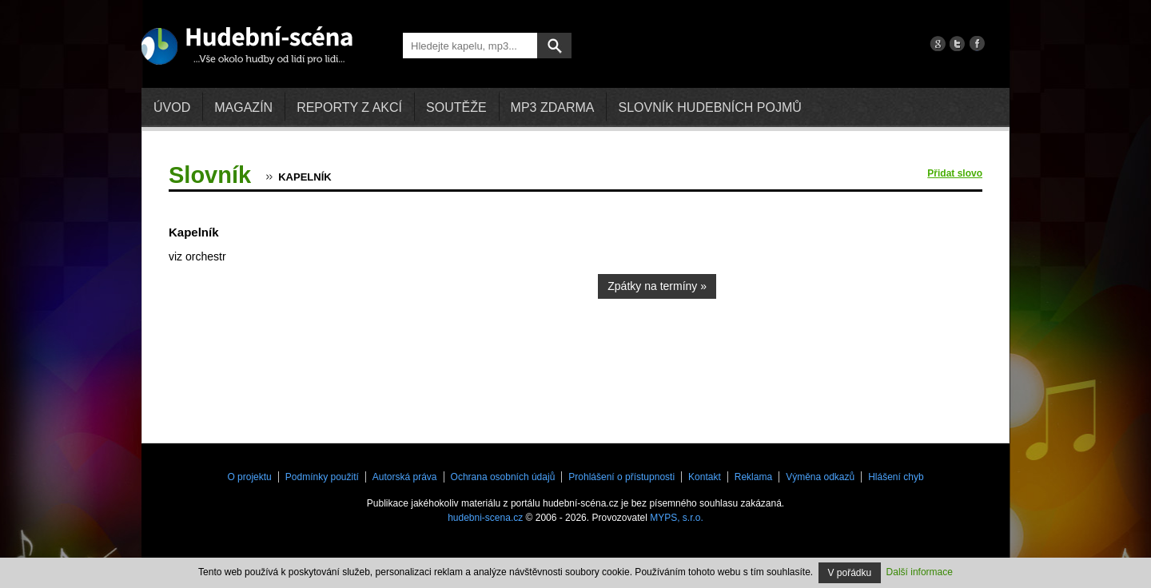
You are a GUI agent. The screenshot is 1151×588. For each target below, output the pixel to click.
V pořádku (850, 572)
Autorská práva (404, 477)
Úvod (171, 107)
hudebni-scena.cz (485, 517)
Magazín (243, 107)
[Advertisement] (862, 307)
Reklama (753, 477)
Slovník (210, 175)
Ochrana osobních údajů (503, 477)
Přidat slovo (954, 173)
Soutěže (456, 107)
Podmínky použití (322, 477)
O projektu (249, 477)
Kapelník (304, 177)
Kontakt (704, 477)
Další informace (919, 572)
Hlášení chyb (895, 477)
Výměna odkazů (820, 477)
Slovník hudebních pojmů (709, 107)
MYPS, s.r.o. (676, 517)
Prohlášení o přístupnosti (621, 477)
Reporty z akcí (349, 107)
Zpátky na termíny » (657, 286)
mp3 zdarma (553, 107)
